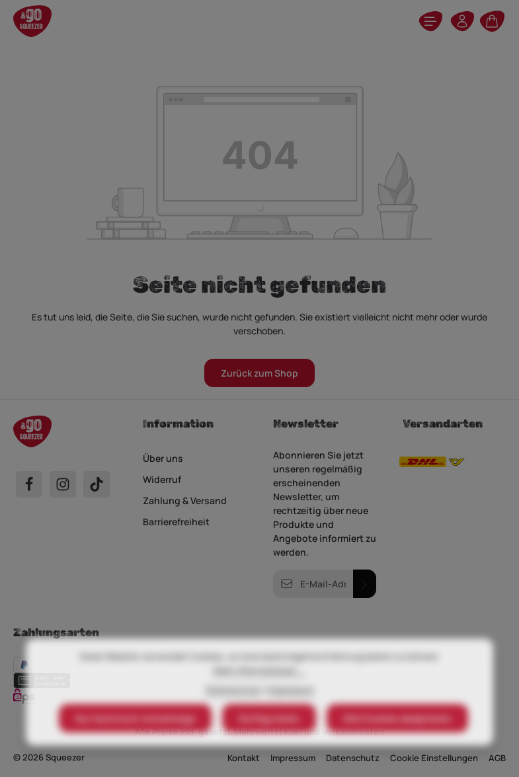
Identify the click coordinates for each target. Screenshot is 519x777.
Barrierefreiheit (176, 521)
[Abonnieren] (364, 584)
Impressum (291, 716)
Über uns (163, 458)
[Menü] (430, 21)
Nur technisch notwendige (135, 745)
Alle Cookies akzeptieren (397, 745)
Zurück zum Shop (259, 373)
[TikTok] (96, 484)
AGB (497, 758)
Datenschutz (233, 716)
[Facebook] (29, 484)
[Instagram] (63, 484)
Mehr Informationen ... (259, 696)
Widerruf (162, 479)
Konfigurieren (269, 745)
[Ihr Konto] (462, 21)
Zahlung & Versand (185, 500)
